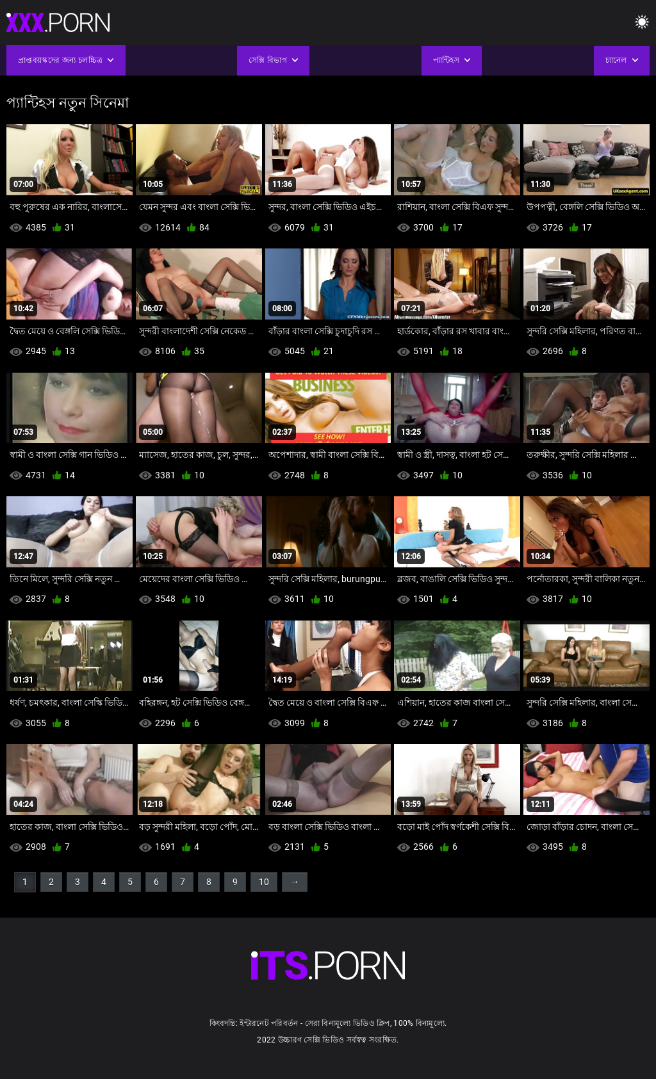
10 (264, 882)
